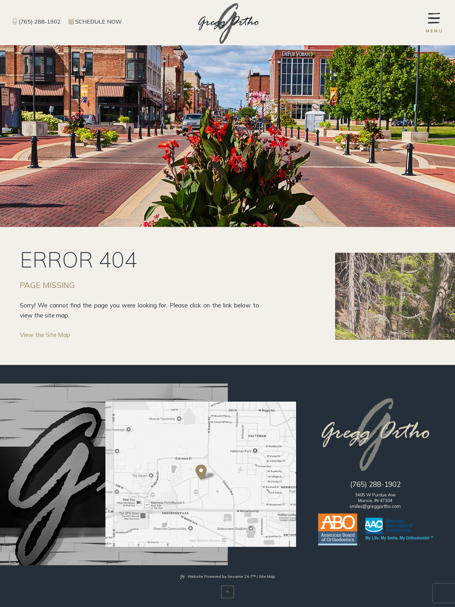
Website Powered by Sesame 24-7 (218, 576)
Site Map (267, 576)
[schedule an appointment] (95, 21)
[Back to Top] (227, 592)
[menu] (434, 22)
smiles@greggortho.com (375, 506)
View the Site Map (45, 335)
